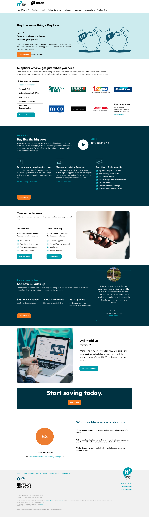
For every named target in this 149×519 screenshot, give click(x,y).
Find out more (24, 256)
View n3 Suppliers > (63, 182)
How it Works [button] (22, 10)
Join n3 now (24, 197)
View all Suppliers (26, 115)
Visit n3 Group (41, 474)
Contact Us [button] (101, 10)
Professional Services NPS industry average (45, 457)
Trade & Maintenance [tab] (27, 85)
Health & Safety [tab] (24, 97)
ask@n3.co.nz (127, 486)
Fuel (43, 10)
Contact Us (66, 474)
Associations (90, 10)
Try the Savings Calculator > (27, 182)
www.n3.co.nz (126, 489)
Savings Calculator (55, 10)
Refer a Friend (54, 474)
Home (19, 474)
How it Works (29, 474)
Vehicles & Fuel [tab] (24, 89)
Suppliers (35, 10)
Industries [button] (77, 10)
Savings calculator (89, 368)
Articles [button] (67, 10)
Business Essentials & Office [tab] (29, 93)
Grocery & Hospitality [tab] (27, 101)
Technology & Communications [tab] (25, 107)
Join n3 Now (24, 54)
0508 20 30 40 (126, 483)
